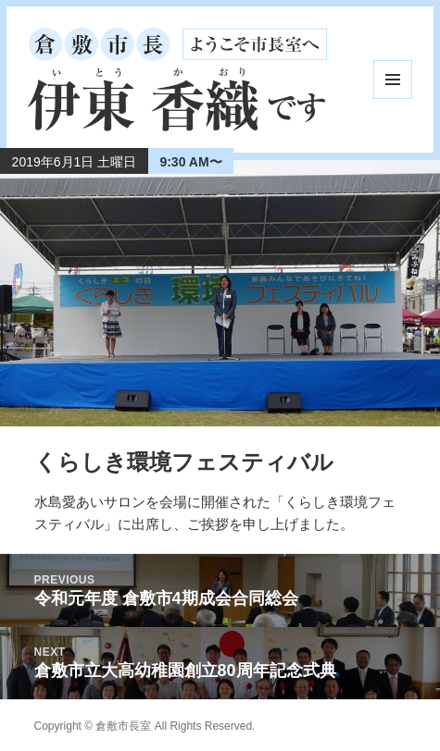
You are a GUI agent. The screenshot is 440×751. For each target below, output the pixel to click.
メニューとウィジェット (392, 79)
